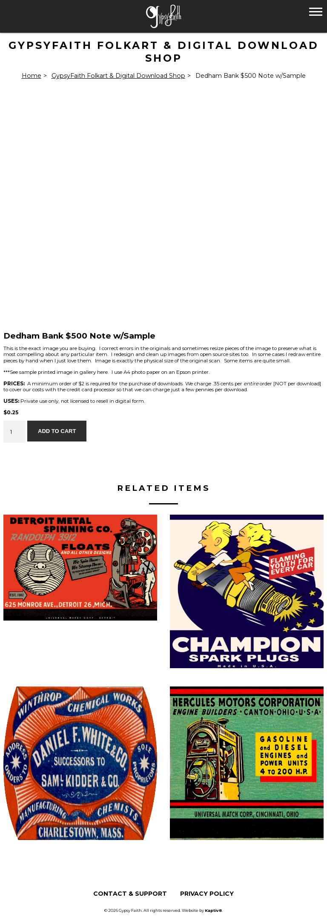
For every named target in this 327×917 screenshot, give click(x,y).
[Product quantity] (14, 432)
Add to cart (57, 431)
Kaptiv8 (213, 910)
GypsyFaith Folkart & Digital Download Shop (118, 76)
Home (31, 76)
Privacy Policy (207, 894)
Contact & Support (130, 894)
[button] (315, 11)
